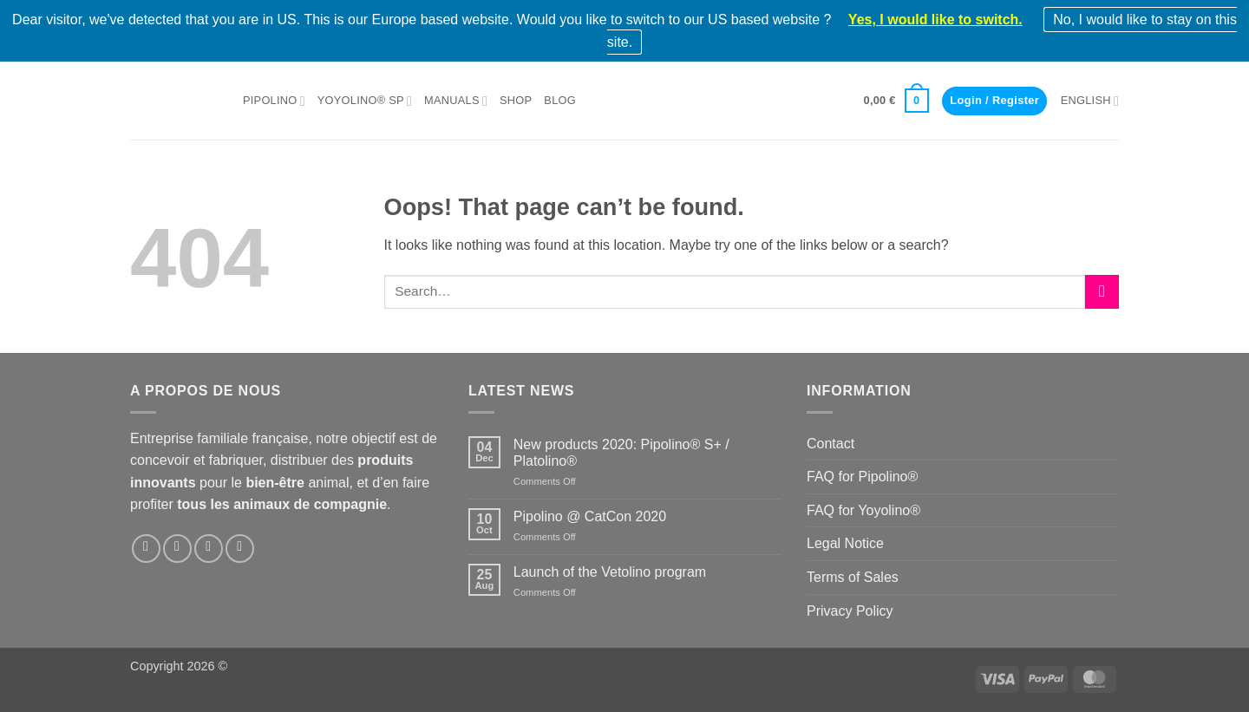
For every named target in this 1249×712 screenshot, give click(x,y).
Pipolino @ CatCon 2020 (589, 516)
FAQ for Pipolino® (862, 476)
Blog (560, 100)
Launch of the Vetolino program (609, 572)
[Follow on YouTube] (240, 548)
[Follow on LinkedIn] (208, 548)
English (1090, 101)
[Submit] (1102, 292)
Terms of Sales (853, 577)
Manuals (455, 101)
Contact (830, 443)
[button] (896, 100)
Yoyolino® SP (364, 101)
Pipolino (274, 101)
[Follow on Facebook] (146, 548)
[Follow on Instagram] (177, 548)
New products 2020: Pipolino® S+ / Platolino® (621, 452)
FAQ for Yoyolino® (863, 510)
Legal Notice (845, 543)
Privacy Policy (850, 611)
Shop (516, 100)
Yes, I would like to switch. (935, 19)
